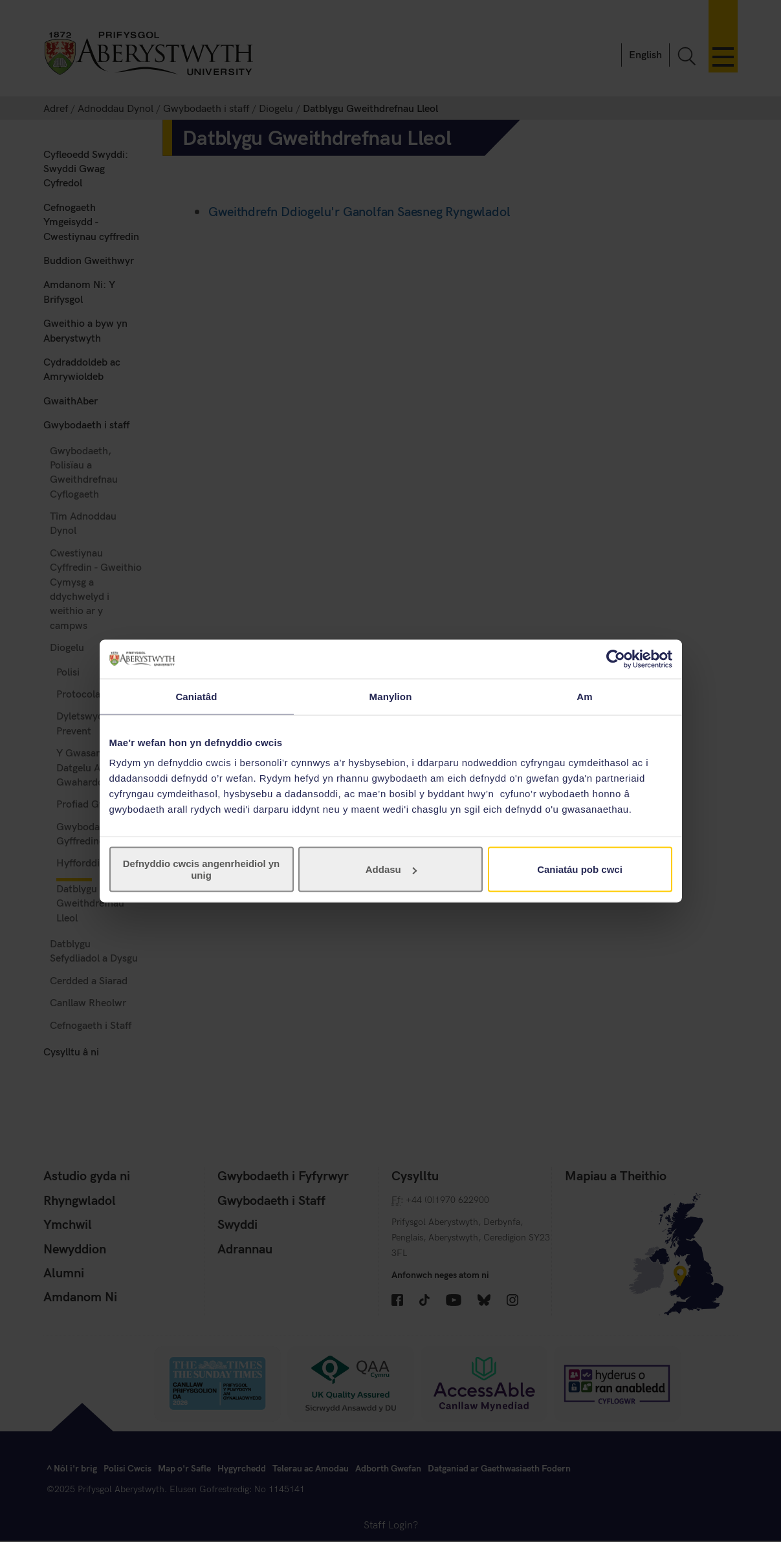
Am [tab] (584, 695)
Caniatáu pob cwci (579, 869)
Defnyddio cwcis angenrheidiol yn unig (201, 869)
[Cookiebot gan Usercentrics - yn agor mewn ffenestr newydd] (615, 658)
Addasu (391, 869)
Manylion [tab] (390, 695)
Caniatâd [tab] (196, 695)
